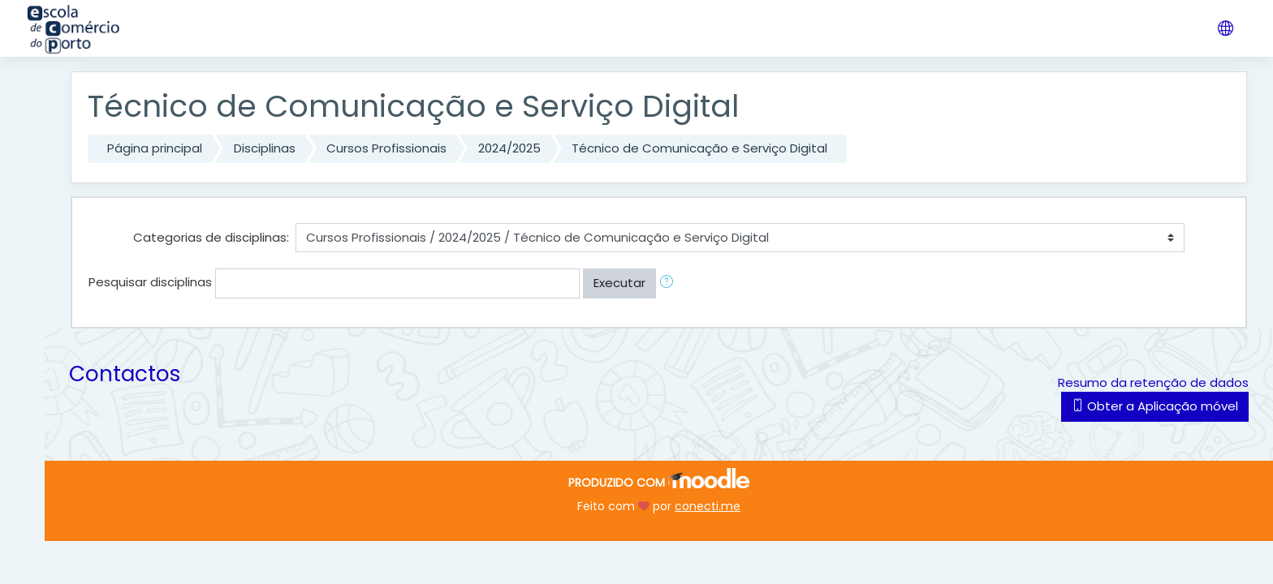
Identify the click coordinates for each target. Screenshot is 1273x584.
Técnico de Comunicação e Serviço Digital (699, 148)
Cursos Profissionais (386, 148)
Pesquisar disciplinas (150, 281)
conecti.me (707, 506)
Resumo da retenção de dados (1153, 382)
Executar (619, 282)
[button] (669, 283)
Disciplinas (265, 148)
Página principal (154, 148)
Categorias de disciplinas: (211, 237)
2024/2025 (509, 148)
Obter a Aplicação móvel (1155, 405)
